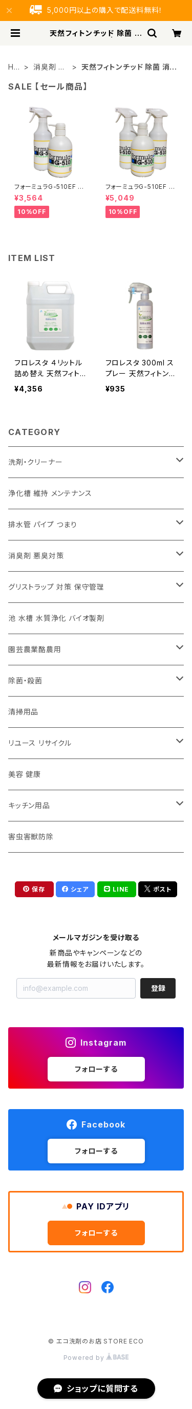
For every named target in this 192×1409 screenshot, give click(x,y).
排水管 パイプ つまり (42, 524)
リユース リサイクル (40, 743)
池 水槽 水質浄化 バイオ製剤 (56, 618)
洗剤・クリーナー (35, 462)
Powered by (96, 1357)
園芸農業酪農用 (34, 649)
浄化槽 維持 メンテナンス (50, 493)
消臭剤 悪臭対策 (49, 67)
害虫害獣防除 (31, 836)
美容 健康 (24, 774)
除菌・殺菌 (25, 680)
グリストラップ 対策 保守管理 (56, 586)
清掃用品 (23, 711)
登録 (158, 988)
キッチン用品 (29, 805)
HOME (14, 67)
